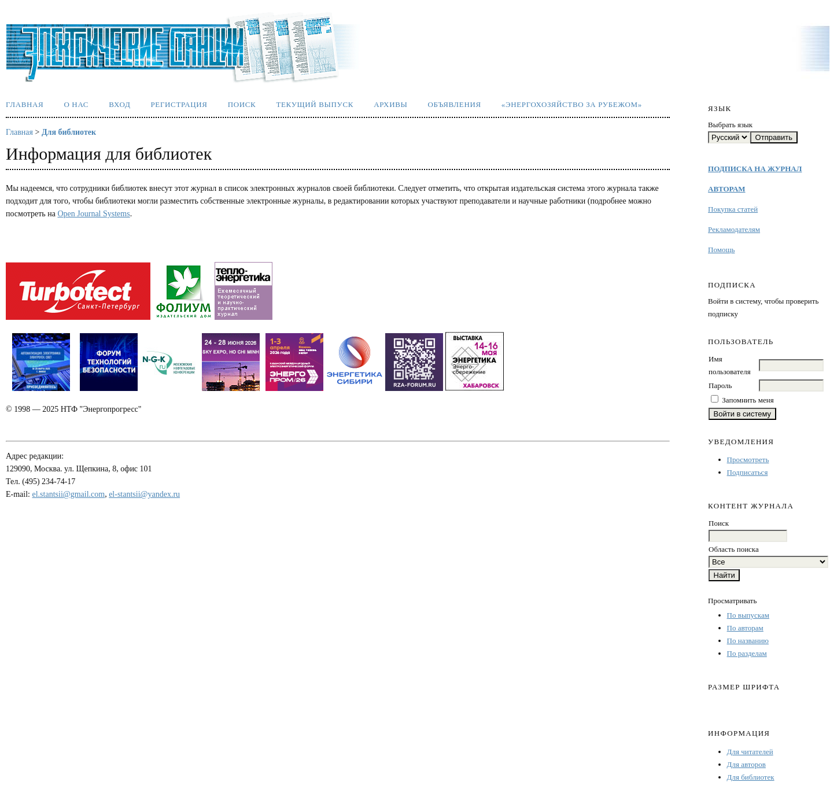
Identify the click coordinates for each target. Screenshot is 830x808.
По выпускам (748, 615)
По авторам (745, 627)
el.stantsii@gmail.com (68, 494)
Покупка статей (733, 209)
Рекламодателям (734, 229)
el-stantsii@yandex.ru (144, 494)
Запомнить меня (747, 400)
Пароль (720, 385)
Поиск (242, 104)
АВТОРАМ (726, 189)
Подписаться (747, 472)
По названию (748, 640)
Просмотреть (748, 459)
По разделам (747, 653)
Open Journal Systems (93, 213)
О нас (76, 104)
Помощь (721, 249)
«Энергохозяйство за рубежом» (571, 104)
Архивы (390, 104)
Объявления (454, 104)
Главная (24, 104)
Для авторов (746, 764)
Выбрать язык (730, 124)
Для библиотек (750, 777)
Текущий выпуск (314, 104)
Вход (119, 104)
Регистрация (178, 104)
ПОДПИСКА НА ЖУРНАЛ (755, 168)
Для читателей (750, 751)
